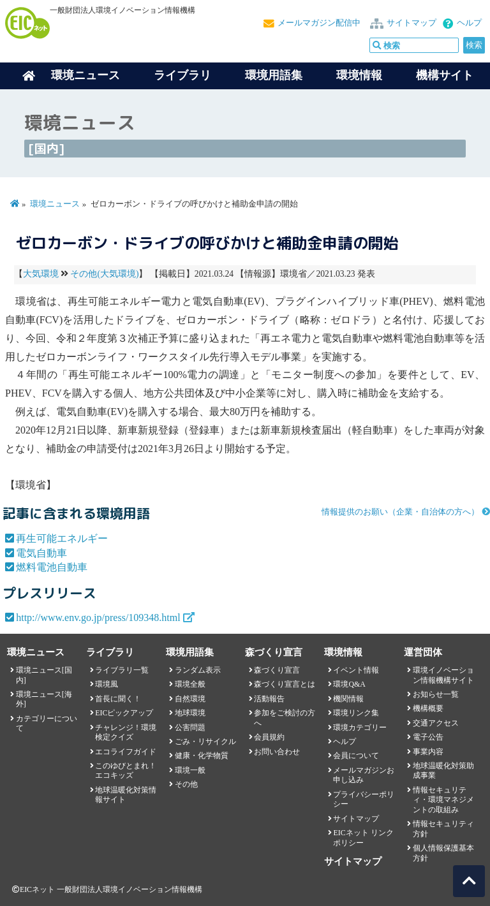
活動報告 (269, 698)
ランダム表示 (198, 670)
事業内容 (428, 751)
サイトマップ (411, 22)
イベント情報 (356, 670)
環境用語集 (273, 75)
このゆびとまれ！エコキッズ (125, 770)
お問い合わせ (277, 751)
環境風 (106, 684)
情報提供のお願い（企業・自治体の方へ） (400, 512)
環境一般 (190, 770)
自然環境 (190, 698)
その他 (186, 784)
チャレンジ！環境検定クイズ (125, 732)
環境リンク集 (356, 712)
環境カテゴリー (360, 727)
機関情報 (348, 698)
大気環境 (41, 274)
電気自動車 (41, 553)
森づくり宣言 (277, 670)
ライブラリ (182, 75)
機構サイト (444, 75)
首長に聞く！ (118, 698)
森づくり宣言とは (284, 684)
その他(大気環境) (104, 274)
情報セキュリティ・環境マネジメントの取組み (443, 799)
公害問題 (190, 727)
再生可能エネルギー (62, 538)
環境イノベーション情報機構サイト (443, 675)
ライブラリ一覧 (122, 670)
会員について (356, 755)
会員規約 (269, 737)
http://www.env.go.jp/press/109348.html (98, 617)
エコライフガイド (125, 751)
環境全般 (190, 684)
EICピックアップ (124, 712)
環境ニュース (55, 204)
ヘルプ (469, 22)
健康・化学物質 (201, 755)
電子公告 (428, 737)
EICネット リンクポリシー (363, 837)
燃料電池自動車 (51, 567)
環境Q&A (349, 684)
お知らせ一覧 (436, 694)
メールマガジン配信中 (319, 22)
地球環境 (190, 712)
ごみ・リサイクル (205, 741)
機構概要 (428, 708)
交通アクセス (436, 723)
